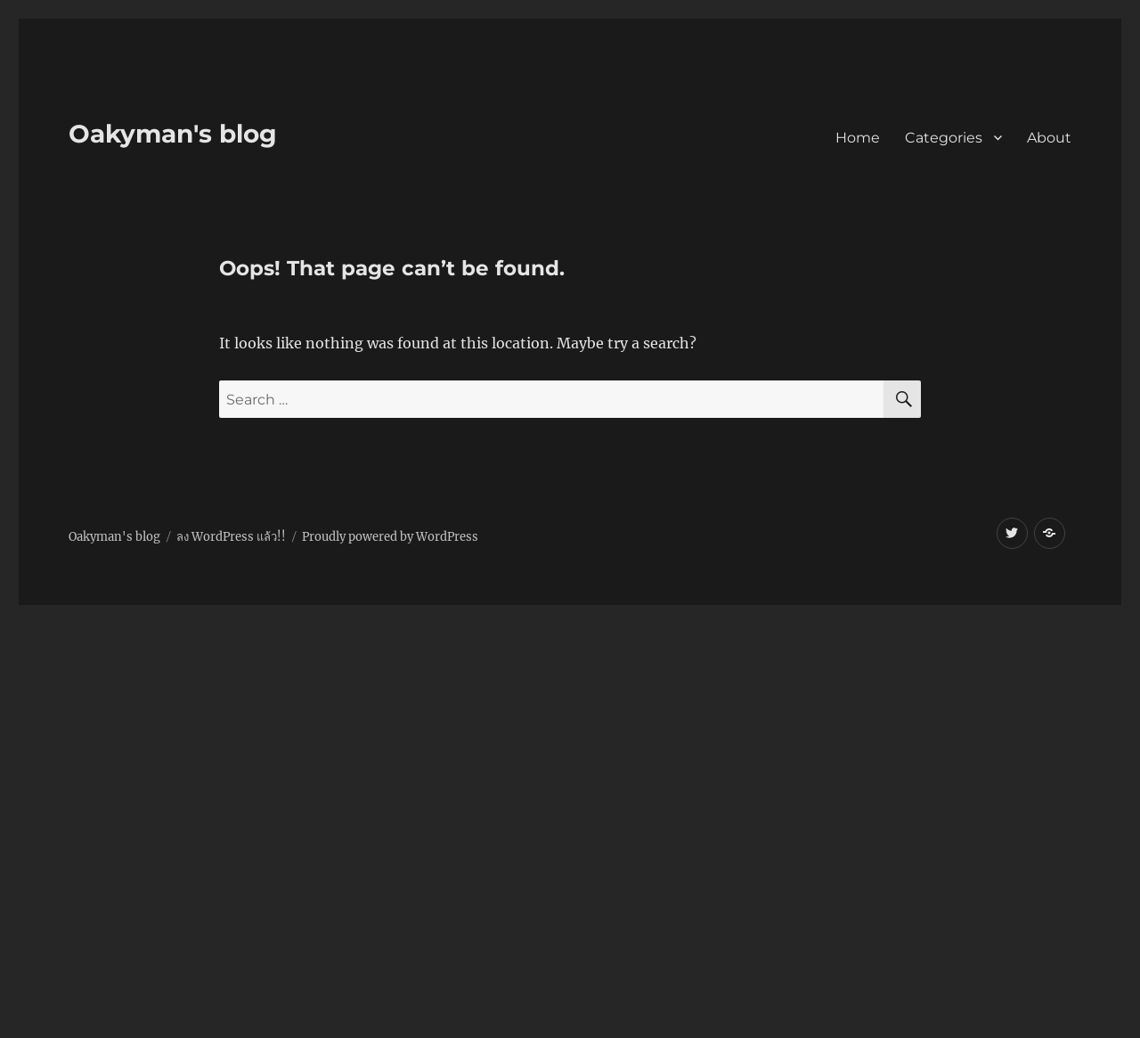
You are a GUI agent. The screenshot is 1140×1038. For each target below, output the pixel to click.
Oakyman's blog (173, 134)
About (1049, 137)
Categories (943, 137)
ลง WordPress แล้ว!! (231, 536)
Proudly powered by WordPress (390, 536)
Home (857, 137)
